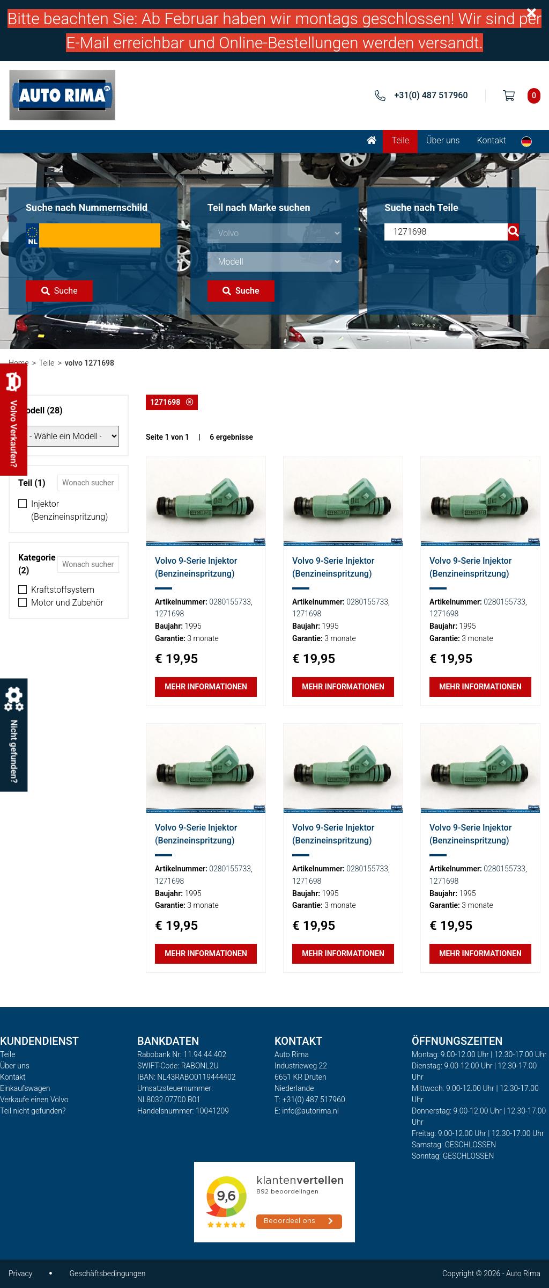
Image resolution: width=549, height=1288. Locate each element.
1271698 (172, 402)
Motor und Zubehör (67, 603)
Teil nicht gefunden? (32, 1111)
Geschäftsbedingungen (107, 1273)
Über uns (443, 140)
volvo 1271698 (89, 363)
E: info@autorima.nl (306, 1111)
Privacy (20, 1273)
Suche (59, 291)
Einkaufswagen (25, 1088)
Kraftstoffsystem (62, 590)
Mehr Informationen (206, 686)
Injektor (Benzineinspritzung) (69, 510)
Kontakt (491, 140)
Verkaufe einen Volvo (34, 1099)
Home (18, 363)
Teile (400, 140)
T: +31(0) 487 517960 (309, 1099)
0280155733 (230, 602)
